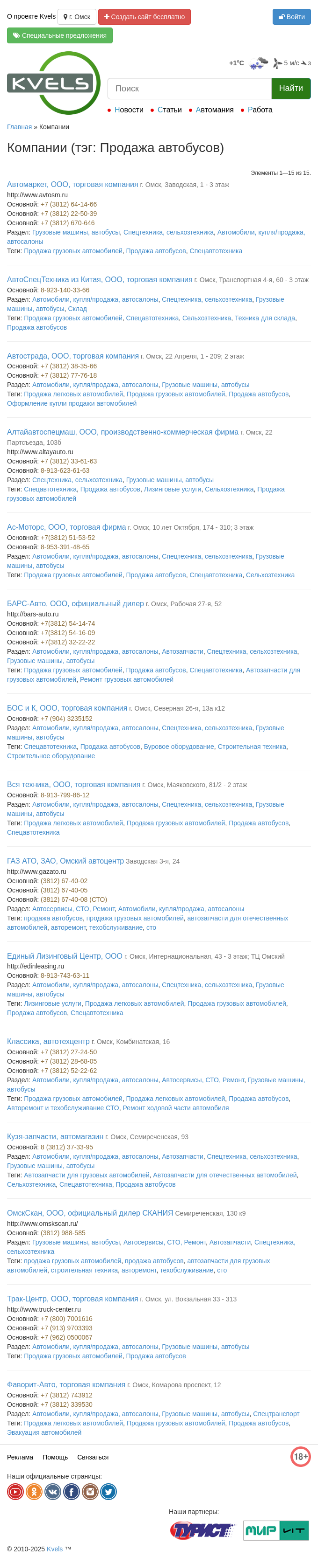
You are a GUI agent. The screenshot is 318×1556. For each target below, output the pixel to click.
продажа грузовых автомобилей (135, 918)
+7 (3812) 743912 (67, 1395)
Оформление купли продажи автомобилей (72, 403)
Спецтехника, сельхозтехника (168, 232)
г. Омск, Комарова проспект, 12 (174, 1385)
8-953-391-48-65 (65, 547)
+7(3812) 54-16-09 (68, 632)
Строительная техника (252, 746)
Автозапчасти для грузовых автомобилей (86, 1175)
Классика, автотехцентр (48, 1041)
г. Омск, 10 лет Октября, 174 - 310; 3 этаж (191, 527)
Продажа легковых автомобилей (73, 394)
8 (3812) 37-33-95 (67, 1147)
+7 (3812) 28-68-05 (69, 1061)
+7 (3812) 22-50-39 (69, 213)
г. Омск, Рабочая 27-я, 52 (184, 604)
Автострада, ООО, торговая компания (73, 356)
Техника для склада (265, 318)
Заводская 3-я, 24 (153, 861)
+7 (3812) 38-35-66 (69, 366)
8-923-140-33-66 (65, 290)
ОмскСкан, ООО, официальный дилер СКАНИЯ (90, 1213)
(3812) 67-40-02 (64, 881)
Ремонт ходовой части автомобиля (176, 1108)
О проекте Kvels (31, 16)
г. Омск (77, 17)
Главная (19, 127)
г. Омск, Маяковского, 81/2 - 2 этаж (194, 784)
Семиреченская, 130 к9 (210, 1213)
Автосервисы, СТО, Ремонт (73, 909)
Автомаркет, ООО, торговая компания (72, 184)
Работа (260, 110)
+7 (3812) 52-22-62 (69, 1070)
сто (151, 927)
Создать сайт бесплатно (144, 17)
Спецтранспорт (276, 1414)
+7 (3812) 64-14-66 (69, 204)
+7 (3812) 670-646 (68, 223)
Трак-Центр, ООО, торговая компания (72, 1299)
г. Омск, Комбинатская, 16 (131, 1041)
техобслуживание (116, 927)
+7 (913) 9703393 (67, 1328)
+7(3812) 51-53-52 (68, 537)
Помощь (55, 1457)
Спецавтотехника (216, 251)
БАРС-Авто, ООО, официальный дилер (75, 604)
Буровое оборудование (179, 746)
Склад (77, 308)
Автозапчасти (182, 651)
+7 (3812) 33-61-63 (69, 461)
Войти (292, 17)
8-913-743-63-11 (65, 975)
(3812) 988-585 (63, 1233)
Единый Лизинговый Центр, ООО (65, 956)
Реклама (20, 1457)
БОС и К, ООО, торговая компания (67, 708)
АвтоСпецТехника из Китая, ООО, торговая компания (100, 280)
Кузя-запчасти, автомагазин (55, 1137)
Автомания (215, 110)
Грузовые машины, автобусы (76, 232)
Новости (129, 110)
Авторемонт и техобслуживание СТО (63, 1108)
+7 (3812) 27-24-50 (69, 1052)
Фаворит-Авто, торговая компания (66, 1385)
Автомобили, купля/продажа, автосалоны (95, 299)
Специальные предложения (60, 35)
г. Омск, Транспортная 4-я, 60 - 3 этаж (251, 280)
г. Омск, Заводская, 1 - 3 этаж (185, 184)
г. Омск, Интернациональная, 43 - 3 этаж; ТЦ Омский (204, 956)
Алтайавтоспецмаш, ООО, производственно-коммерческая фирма (124, 432)
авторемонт (68, 927)
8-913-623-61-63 (65, 470)
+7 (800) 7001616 (67, 1318)
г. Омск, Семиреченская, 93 (146, 1137)
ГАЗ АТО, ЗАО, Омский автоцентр (65, 861)
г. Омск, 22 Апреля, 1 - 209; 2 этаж (192, 356)
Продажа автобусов (156, 251)
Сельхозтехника (206, 318)
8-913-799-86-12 (65, 795)
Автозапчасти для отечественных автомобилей (224, 1175)
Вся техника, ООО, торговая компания (73, 784)
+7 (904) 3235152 (67, 718)
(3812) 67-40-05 (64, 890)
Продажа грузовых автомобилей (73, 251)
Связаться (92, 1457)
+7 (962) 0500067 (67, 1337)
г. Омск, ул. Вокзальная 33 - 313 (188, 1299)
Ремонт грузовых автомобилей (126, 679)
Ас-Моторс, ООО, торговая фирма (66, 527)
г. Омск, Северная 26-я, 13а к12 (177, 708)
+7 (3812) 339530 (67, 1404)
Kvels (55, 1549)
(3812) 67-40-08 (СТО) (74, 899)
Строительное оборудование (51, 756)
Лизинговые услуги (173, 489)
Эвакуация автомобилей (44, 1432)
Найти (291, 88)
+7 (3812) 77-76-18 (69, 375)
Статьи (170, 110)
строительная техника (84, 1270)
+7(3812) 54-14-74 (68, 623)
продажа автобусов (53, 918)
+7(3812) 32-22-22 (68, 642)
